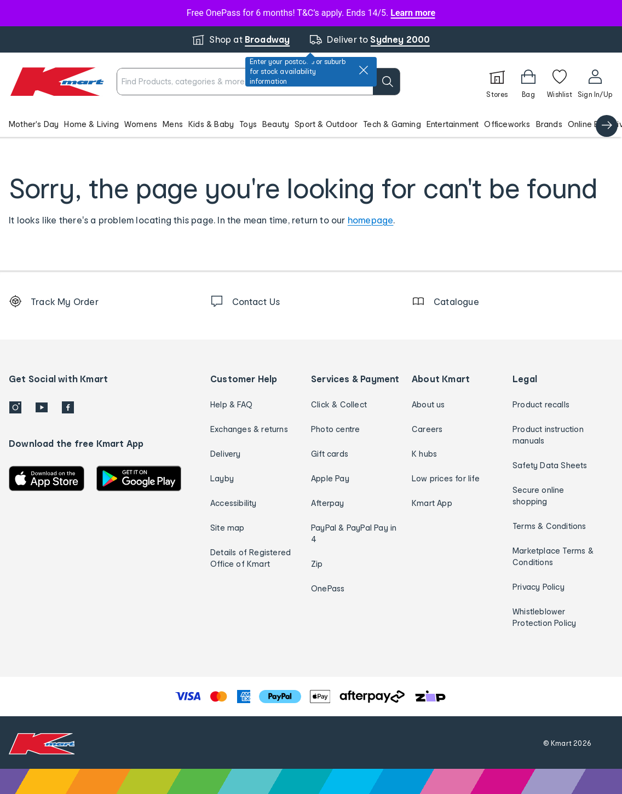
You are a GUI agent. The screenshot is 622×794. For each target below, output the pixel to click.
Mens (173, 124)
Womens (140, 124)
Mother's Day (34, 124)
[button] (311, 124)
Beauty (275, 124)
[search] (386, 81)
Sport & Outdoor (326, 124)
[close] (363, 70)
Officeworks (507, 124)
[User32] (595, 81)
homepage (371, 220)
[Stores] (497, 81)
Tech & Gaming (392, 124)
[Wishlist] (559, 81)
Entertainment (453, 124)
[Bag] (528, 81)
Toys (248, 124)
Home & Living (91, 124)
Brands (549, 124)
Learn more (412, 13)
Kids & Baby (211, 124)
